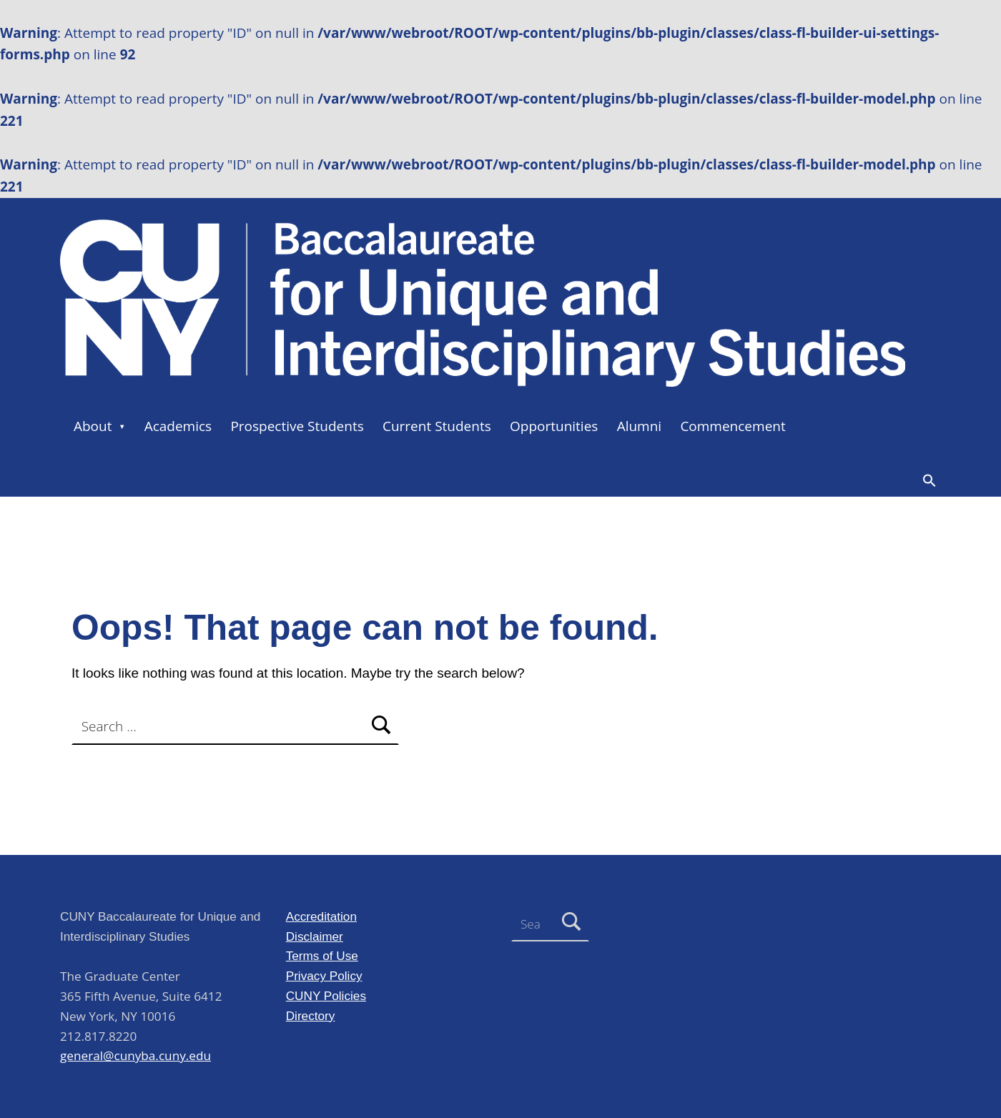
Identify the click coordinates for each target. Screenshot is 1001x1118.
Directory (310, 1016)
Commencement (732, 426)
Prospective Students (296, 426)
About (93, 426)
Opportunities (554, 426)
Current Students (437, 426)
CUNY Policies (326, 996)
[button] (929, 480)
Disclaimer (314, 936)
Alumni (639, 426)
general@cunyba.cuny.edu (135, 1055)
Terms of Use (322, 956)
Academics (178, 426)
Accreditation (321, 916)
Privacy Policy (324, 976)
